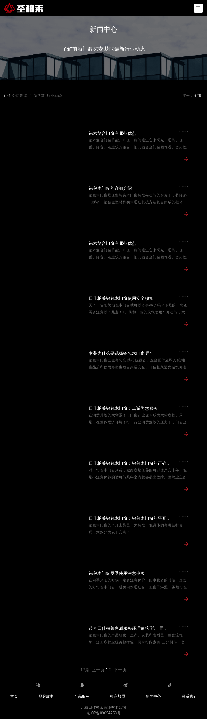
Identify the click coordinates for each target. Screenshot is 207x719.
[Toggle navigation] (198, 8)
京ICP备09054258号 (104, 713)
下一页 (120, 669)
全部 (6, 95)
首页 (14, 696)
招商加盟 (117, 696)
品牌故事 (46, 696)
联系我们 (189, 696)
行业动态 (54, 95)
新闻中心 (153, 696)
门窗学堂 (37, 95)
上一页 (98, 669)
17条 (84, 669)
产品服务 (81, 696)
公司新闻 (19, 95)
